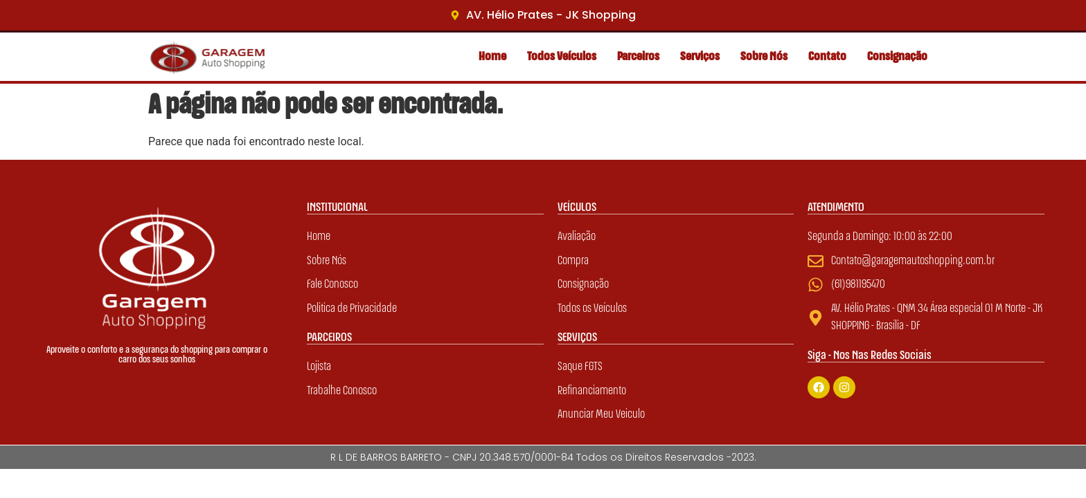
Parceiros (638, 56)
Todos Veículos (561, 56)
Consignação (897, 56)
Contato (827, 56)
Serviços (700, 56)
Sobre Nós (763, 56)
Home (492, 56)
